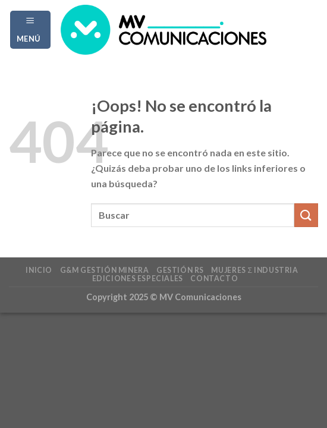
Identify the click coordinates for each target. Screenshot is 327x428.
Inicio (39, 270)
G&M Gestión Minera (104, 270)
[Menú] (30, 29)
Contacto (214, 278)
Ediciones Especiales (137, 278)
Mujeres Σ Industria (254, 270)
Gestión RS (180, 270)
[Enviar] (306, 214)
